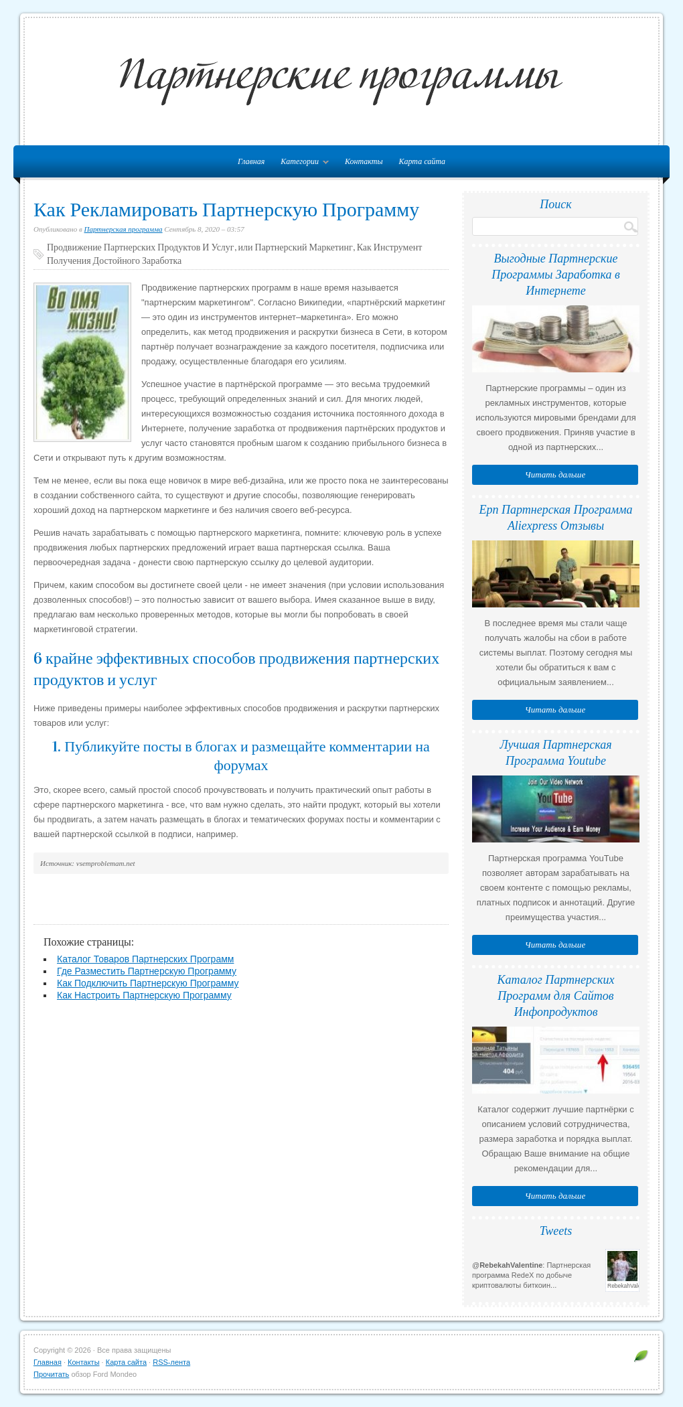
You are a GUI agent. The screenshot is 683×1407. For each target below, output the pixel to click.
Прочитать (51, 1374)
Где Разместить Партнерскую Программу (146, 971)
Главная (47, 1362)
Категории (301, 164)
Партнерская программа (123, 229)
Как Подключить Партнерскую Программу (147, 983)
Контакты (364, 161)
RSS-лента (171, 1362)
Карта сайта (422, 161)
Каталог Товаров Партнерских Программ (145, 959)
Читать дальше (555, 474)
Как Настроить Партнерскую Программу (144, 995)
